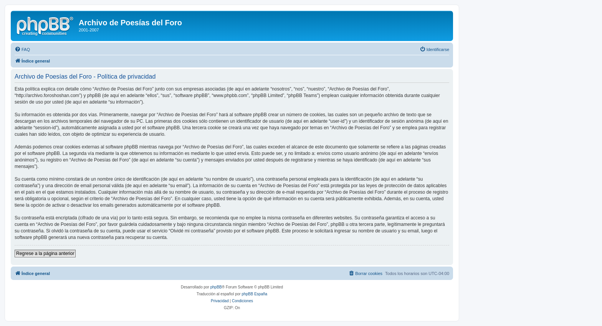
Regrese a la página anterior (45, 253)
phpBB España (254, 294)
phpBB (216, 287)
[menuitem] (22, 49)
